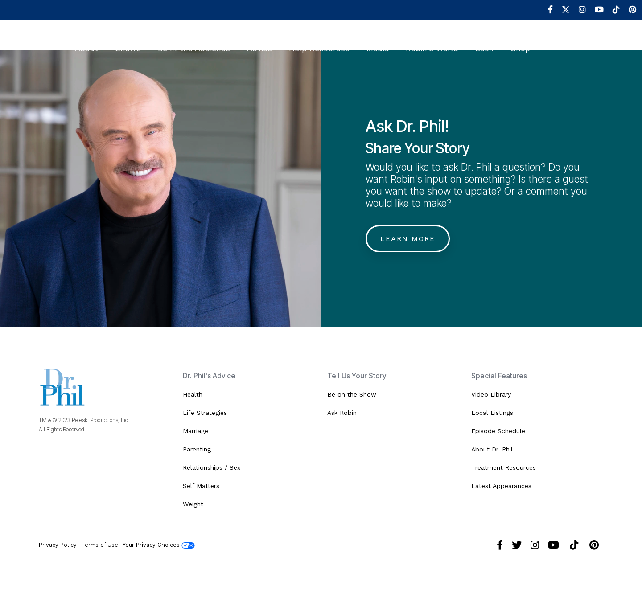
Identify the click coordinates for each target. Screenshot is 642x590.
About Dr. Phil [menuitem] (492, 449)
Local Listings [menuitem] (492, 412)
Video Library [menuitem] (491, 394)
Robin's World (432, 42)
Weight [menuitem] (193, 504)
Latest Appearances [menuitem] (501, 485)
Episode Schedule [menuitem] (498, 430)
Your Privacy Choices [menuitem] (159, 545)
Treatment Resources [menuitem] (503, 467)
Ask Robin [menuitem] (342, 412)
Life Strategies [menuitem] (205, 412)
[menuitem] (546, 9)
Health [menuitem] (192, 394)
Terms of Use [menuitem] (99, 544)
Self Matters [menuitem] (201, 485)
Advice (259, 42)
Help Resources (319, 42)
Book (484, 42)
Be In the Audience (194, 42)
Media (377, 42)
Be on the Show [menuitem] (351, 394)
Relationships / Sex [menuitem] (211, 467)
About (86, 42)
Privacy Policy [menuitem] (58, 544)
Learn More (407, 238)
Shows (128, 42)
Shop (520, 42)
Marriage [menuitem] (195, 430)
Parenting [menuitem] (197, 449)
